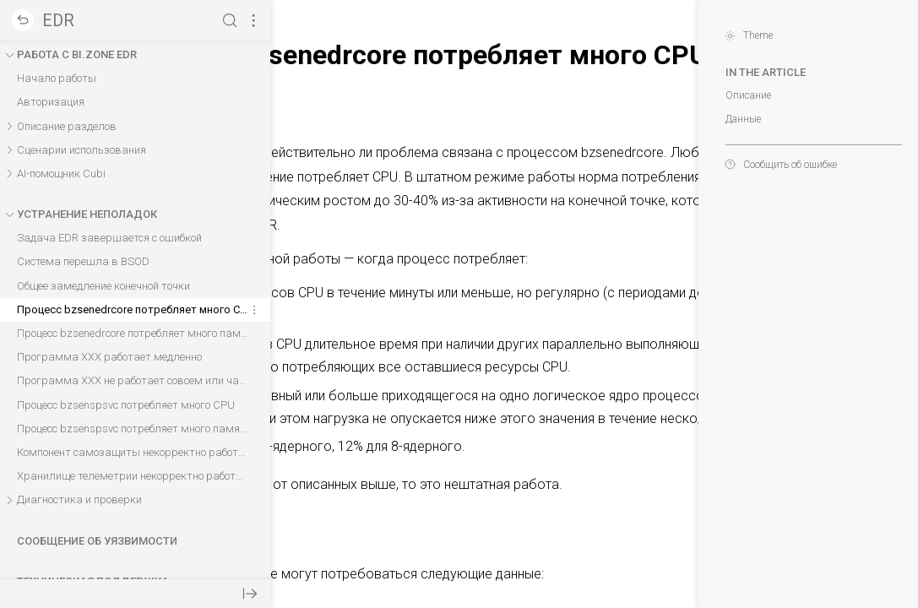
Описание (740, 95)
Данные (734, 119)
